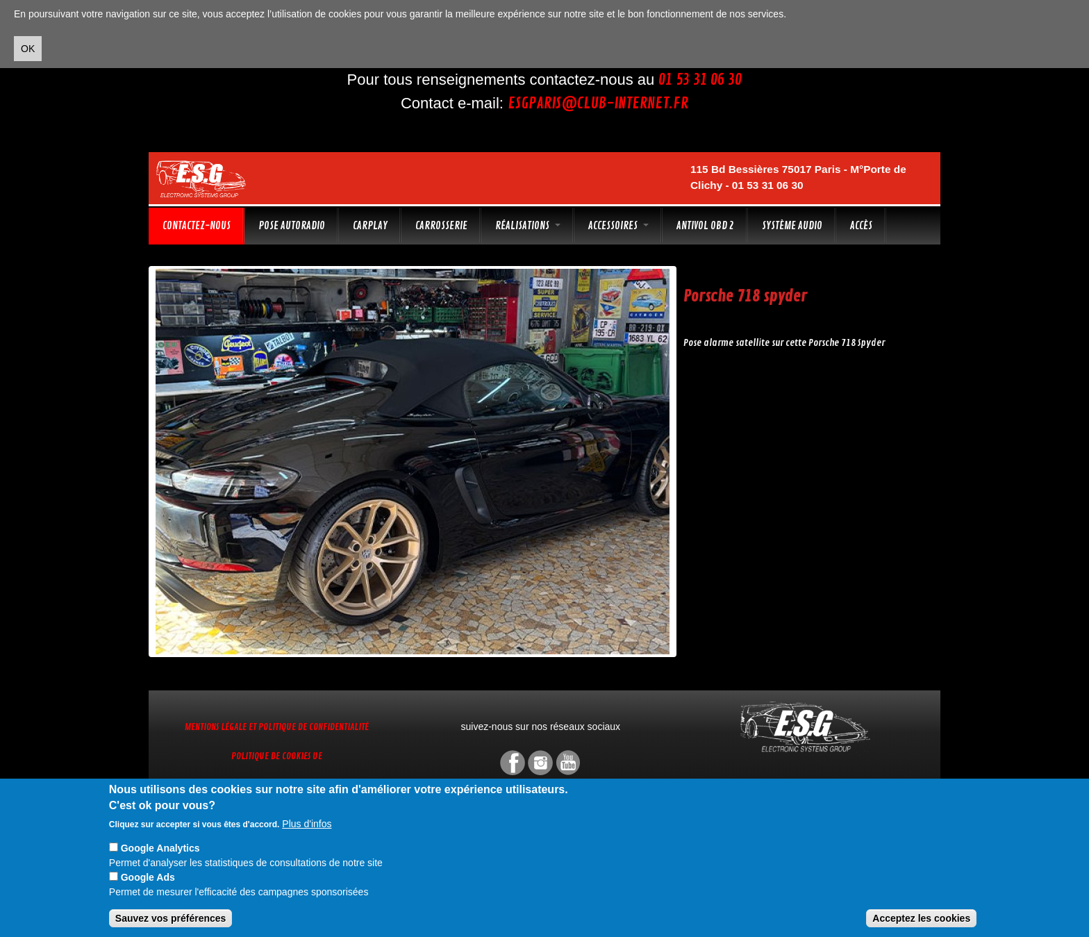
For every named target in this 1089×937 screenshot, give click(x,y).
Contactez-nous (197, 226)
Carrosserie (441, 226)
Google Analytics (160, 848)
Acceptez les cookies (921, 918)
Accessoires (618, 226)
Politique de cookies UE (276, 756)
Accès (861, 226)
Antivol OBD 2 (705, 226)
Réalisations (527, 226)
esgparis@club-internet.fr (598, 103)
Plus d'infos (306, 823)
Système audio (792, 226)
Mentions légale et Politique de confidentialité (277, 727)
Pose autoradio (291, 226)
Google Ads (148, 877)
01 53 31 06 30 (700, 80)
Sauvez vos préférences (170, 918)
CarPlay (370, 226)
